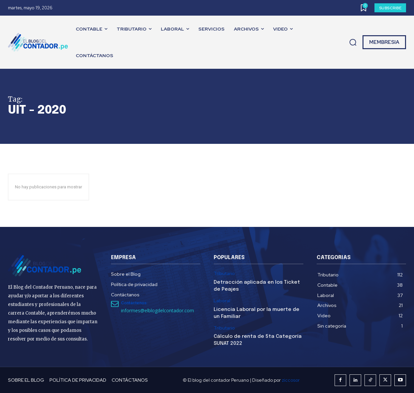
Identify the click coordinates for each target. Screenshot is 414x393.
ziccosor (291, 380)
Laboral (222, 301)
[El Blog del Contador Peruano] (39, 42)
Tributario (224, 273)
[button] (352, 42)
